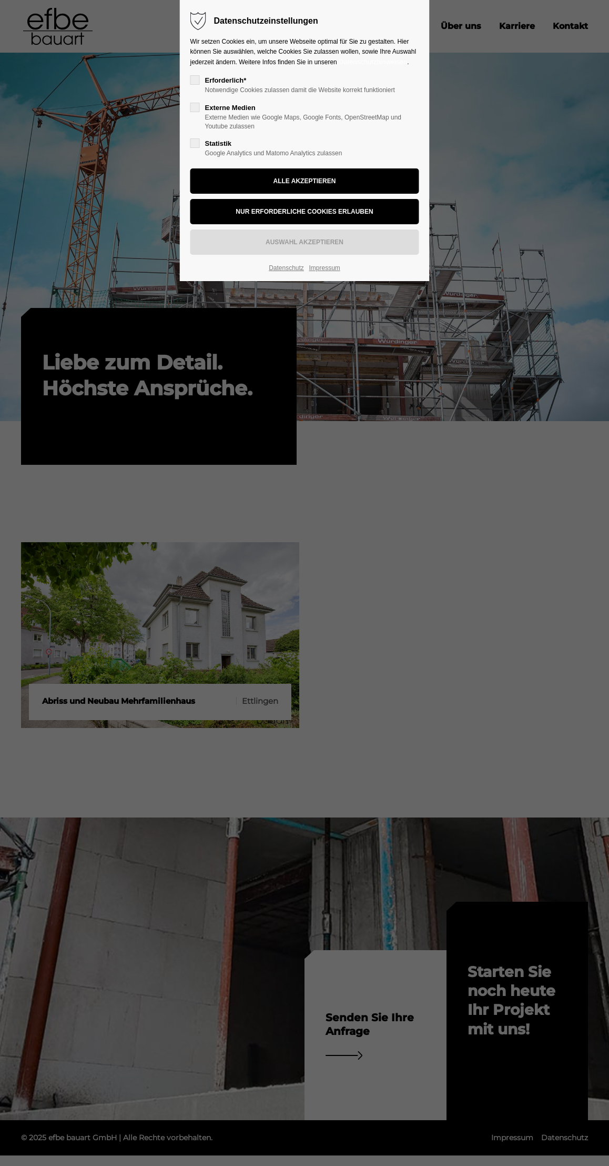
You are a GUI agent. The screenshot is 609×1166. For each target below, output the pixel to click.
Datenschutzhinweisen (373, 62)
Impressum (324, 268)
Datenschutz (286, 268)
